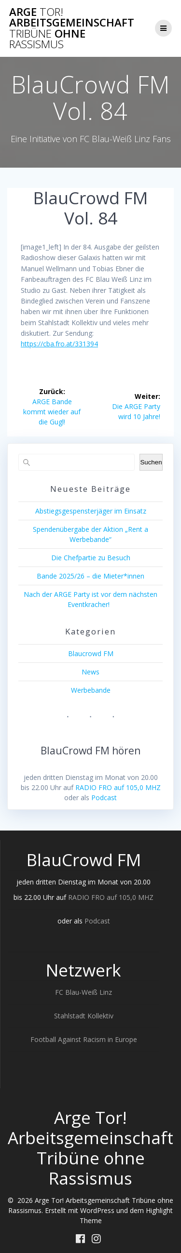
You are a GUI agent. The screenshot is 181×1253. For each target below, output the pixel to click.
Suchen (151, 462)
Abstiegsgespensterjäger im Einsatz (90, 510)
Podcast (104, 797)
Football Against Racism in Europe (83, 1039)
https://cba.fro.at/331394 (59, 343)
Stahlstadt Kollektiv (83, 1015)
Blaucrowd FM (90, 653)
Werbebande (91, 690)
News (90, 671)
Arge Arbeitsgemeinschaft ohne (71, 28)
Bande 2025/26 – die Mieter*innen (90, 575)
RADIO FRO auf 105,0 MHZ (118, 787)
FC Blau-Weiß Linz (83, 992)
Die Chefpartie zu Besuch (90, 557)
